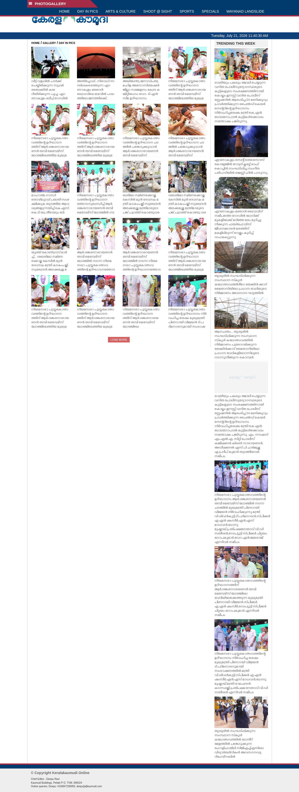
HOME (64, 11)
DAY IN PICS (87, 11)
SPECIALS (210, 11)
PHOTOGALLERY (47, 4)
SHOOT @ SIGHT (157, 11)
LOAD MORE (119, 339)
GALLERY (49, 42)
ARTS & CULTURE (120, 11)
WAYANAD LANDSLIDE (245, 11)
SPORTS (187, 11)
